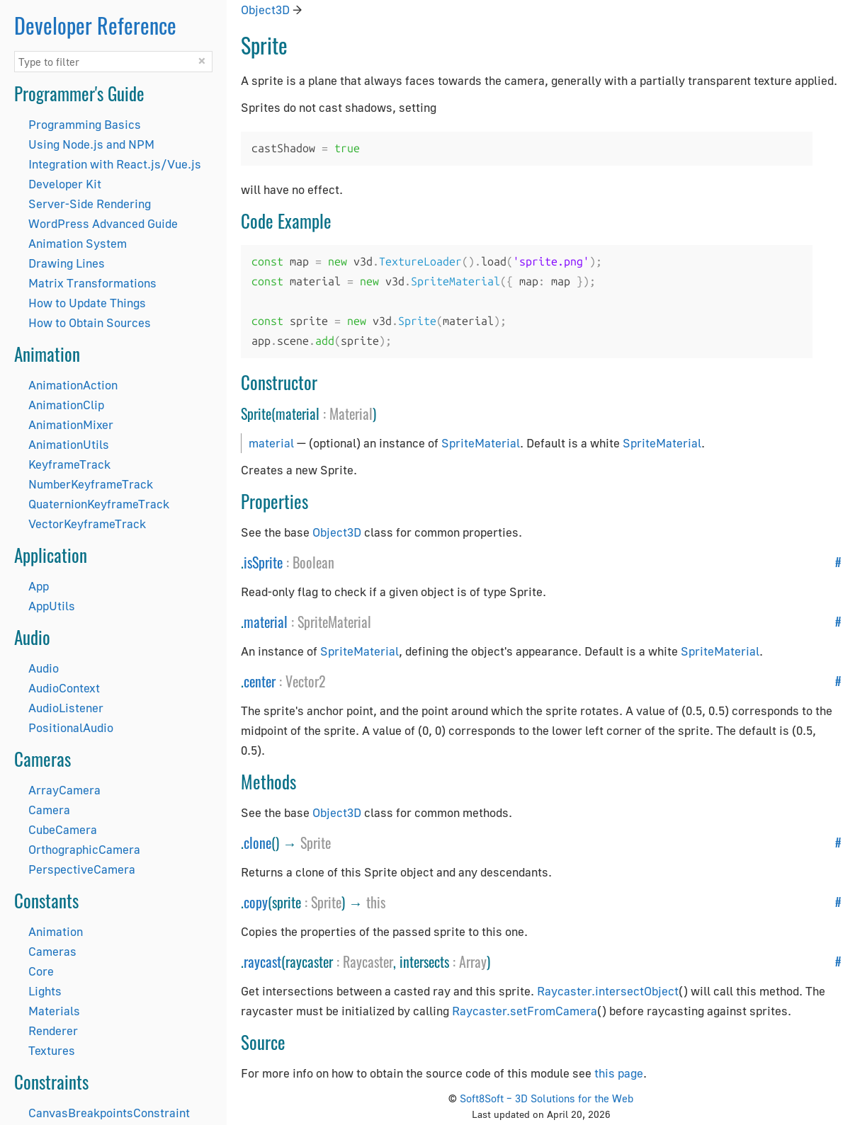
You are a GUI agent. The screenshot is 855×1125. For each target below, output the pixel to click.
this (375, 902)
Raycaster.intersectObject (608, 990)
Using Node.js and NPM (91, 144)
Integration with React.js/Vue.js (114, 163)
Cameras (52, 951)
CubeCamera (62, 829)
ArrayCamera (64, 789)
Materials (54, 1010)
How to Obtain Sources (89, 322)
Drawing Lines (66, 263)
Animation (55, 931)
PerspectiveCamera (81, 869)
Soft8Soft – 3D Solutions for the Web (546, 1098)
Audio (43, 668)
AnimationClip (66, 404)
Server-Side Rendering (89, 203)
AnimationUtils (68, 444)
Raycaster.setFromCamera (524, 1010)
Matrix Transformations (92, 282)
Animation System (77, 243)
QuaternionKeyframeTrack (98, 503)
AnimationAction (73, 384)
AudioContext (64, 687)
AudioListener (65, 707)
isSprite (263, 562)
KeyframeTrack (69, 464)
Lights (45, 990)
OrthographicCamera (84, 849)
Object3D (265, 9)
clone (257, 842)
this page (618, 1073)
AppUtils (51, 605)
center (260, 681)
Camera (49, 809)
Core (41, 971)
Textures (51, 1050)
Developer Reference (95, 25)
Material (351, 413)
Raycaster (368, 961)
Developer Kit (64, 183)
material (271, 442)
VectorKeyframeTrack (87, 523)
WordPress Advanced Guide (103, 223)
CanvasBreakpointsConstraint (109, 1112)
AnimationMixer (70, 424)
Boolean (313, 562)
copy (256, 902)
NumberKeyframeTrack (90, 483)
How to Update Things (87, 302)
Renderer (53, 1030)
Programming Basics (84, 124)
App (38, 585)
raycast (262, 961)
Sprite (315, 842)
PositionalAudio (70, 727)
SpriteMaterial (480, 442)
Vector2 (305, 681)
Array (473, 961)
